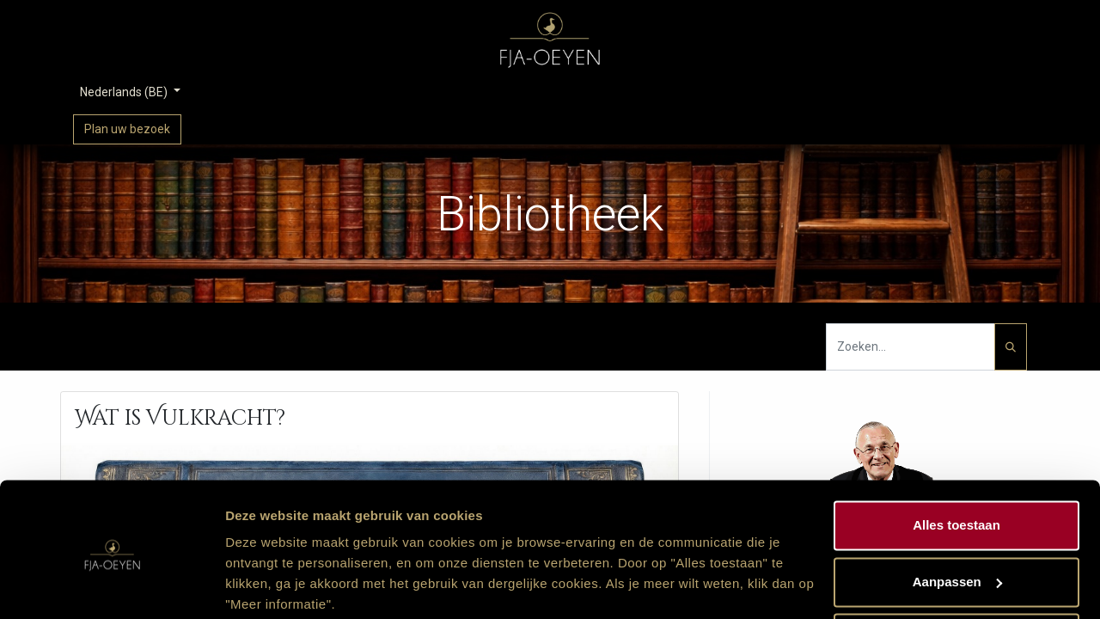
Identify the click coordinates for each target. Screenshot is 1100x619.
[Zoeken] (1010, 347)
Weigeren (956, 571)
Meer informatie (273, 585)
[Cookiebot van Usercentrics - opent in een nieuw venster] (111, 585)
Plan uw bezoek (127, 129)
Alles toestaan (956, 458)
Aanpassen (957, 514)
